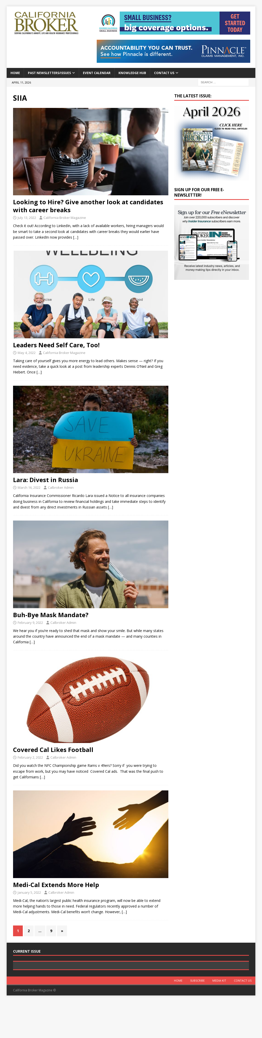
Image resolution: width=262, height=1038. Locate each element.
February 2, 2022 (30, 757)
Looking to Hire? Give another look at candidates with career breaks (88, 206)
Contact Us (164, 73)
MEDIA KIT (219, 1017)
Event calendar (97, 73)
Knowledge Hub (132, 73)
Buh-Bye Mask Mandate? (51, 614)
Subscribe (197, 1017)
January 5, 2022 (29, 892)
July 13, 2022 (27, 217)
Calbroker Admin (61, 487)
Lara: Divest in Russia (45, 479)
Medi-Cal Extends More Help (56, 884)
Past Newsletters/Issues (49, 73)
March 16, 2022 (29, 487)
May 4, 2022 (27, 352)
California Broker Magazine (64, 217)
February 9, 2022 (30, 622)
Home (15, 73)
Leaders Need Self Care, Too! (56, 345)
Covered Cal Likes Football (53, 749)
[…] (75, 237)
